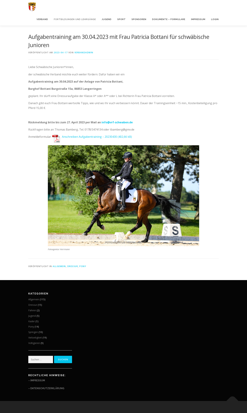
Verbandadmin (83, 52)
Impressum (198, 19)
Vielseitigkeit (35, 337)
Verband (42, 19)
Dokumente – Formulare (168, 19)
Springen (33, 332)
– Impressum (36, 380)
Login (215, 19)
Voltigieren (34, 343)
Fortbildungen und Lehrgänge (75, 19)
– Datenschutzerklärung (46, 388)
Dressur (72, 266)
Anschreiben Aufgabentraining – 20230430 (89, 137)
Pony (82, 266)
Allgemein (59, 266)
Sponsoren (139, 19)
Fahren (32, 310)
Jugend (106, 19)
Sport (121, 19)
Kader (31, 321)
